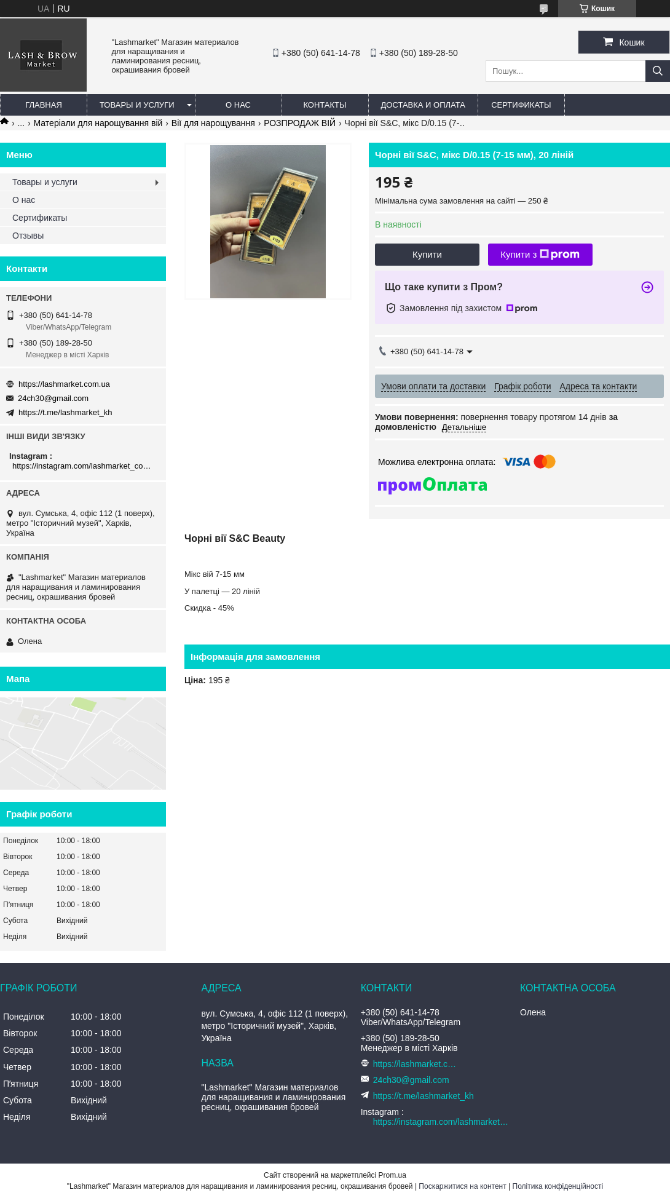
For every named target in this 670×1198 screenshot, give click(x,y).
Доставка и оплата (423, 104)
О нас (238, 104)
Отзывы (28, 235)
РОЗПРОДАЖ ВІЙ (300, 123)
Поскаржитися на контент (462, 1186)
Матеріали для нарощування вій (98, 123)
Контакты (324, 104)
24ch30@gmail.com (53, 398)
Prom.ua (392, 1175)
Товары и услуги (137, 104)
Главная (43, 104)
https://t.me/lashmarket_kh (65, 412)
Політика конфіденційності (558, 1186)
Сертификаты (521, 104)
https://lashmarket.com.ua (64, 384)
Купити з (540, 254)
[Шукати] (657, 71)
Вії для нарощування (213, 123)
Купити (427, 254)
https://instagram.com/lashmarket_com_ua (84, 465)
